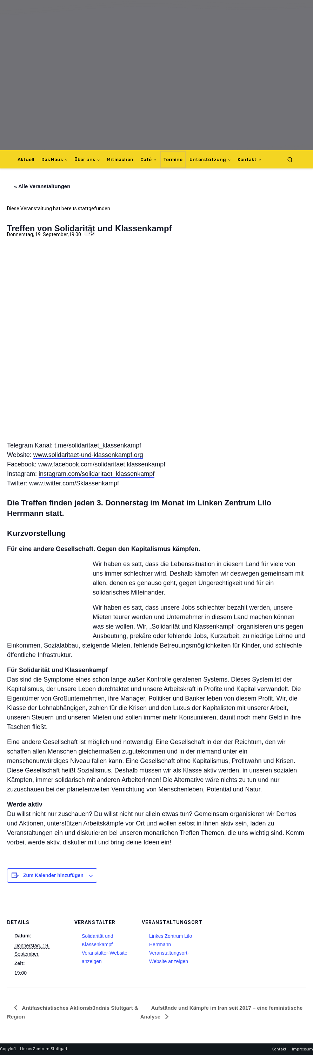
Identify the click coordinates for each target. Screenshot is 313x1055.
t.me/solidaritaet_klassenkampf (97, 445)
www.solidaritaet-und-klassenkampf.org (88, 454)
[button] (290, 159)
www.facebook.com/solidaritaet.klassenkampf (101, 464)
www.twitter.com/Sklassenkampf (74, 483)
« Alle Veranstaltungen (42, 186)
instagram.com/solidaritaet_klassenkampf (96, 473)
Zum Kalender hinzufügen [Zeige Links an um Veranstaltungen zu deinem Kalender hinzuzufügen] (53, 875)
